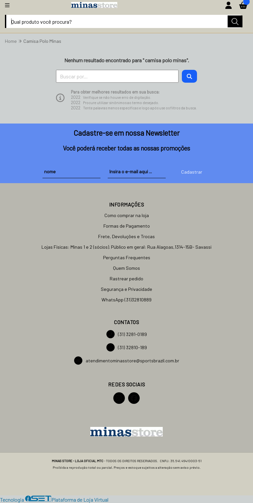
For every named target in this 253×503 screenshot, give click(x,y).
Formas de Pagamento (126, 226)
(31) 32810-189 (126, 347)
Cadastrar (191, 172)
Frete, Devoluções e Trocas (126, 236)
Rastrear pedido (126, 278)
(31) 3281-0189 (126, 334)
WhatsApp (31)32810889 (126, 299)
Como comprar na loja (126, 215)
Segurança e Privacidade (126, 289)
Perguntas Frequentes (126, 257)
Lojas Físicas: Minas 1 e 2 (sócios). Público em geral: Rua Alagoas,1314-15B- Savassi (126, 247)
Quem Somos (126, 268)
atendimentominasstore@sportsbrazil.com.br (126, 360)
